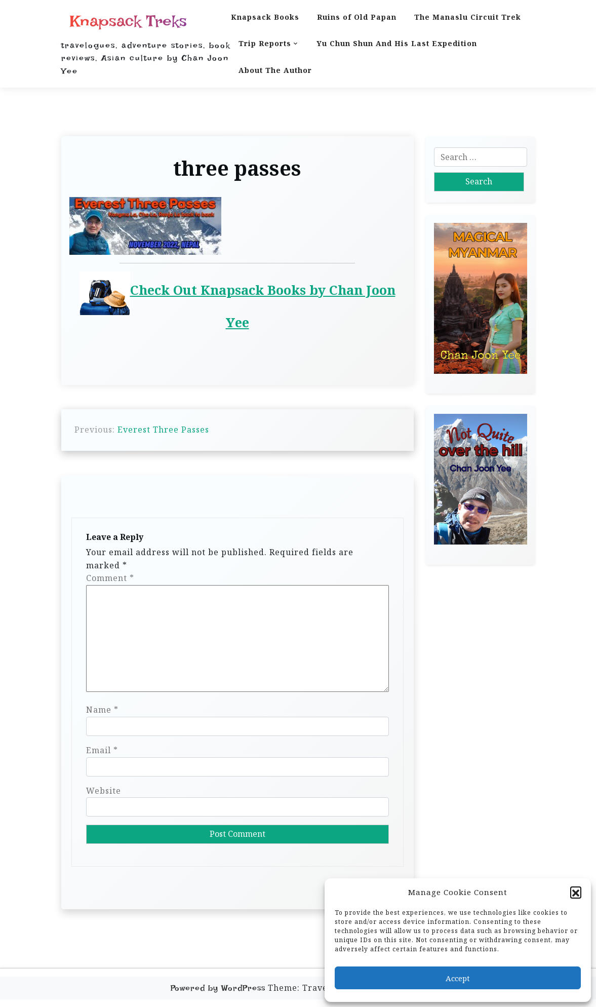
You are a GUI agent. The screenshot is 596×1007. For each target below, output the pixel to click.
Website (103, 790)
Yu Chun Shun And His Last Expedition (396, 43)
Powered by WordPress (218, 988)
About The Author (275, 70)
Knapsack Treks (128, 21)
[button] (576, 892)
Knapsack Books (265, 17)
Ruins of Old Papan (356, 17)
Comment (110, 578)
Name (102, 709)
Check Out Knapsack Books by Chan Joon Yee (237, 301)
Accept (458, 978)
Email (102, 750)
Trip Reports (265, 43)
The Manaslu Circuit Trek (467, 17)
